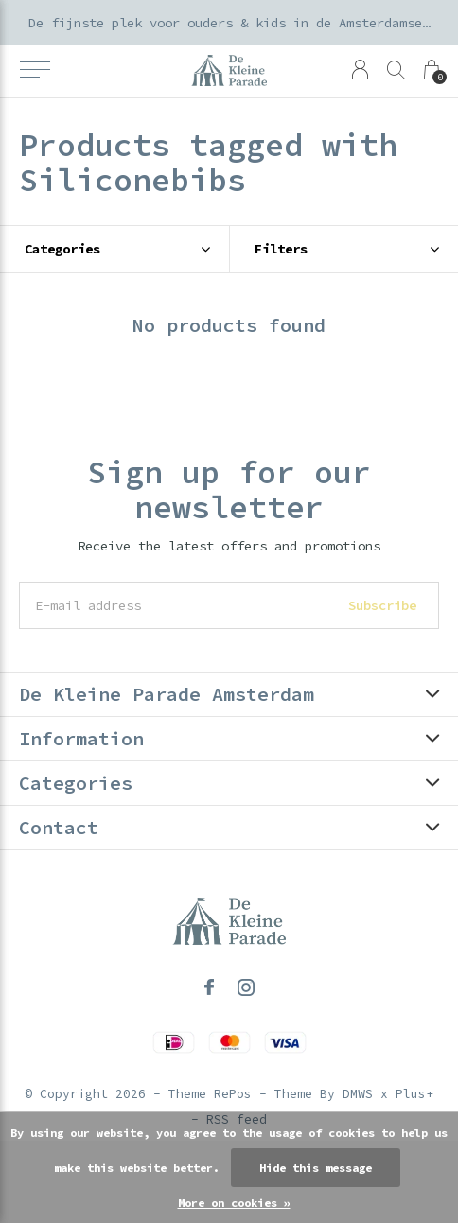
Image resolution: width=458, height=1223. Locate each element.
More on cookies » (234, 1203)
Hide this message (315, 1168)
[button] (34, 70)
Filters (281, 248)
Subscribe (382, 605)
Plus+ (414, 1094)
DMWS (358, 1094)
